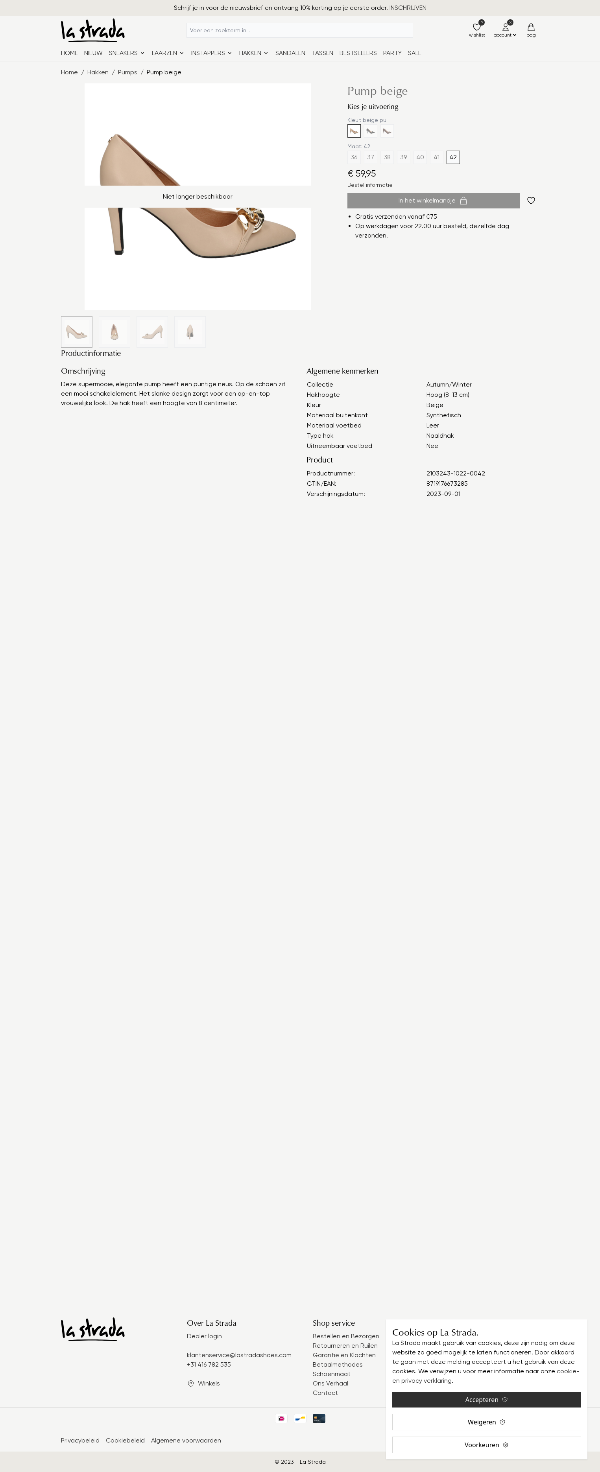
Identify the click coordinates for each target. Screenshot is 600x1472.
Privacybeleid (80, 1440)
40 (420, 157)
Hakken (98, 72)
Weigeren (487, 1422)
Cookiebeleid (125, 1440)
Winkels (209, 1383)
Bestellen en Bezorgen (346, 1336)
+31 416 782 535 (209, 1364)
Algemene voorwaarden (186, 1440)
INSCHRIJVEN (408, 7)
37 (370, 157)
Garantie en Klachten (344, 1355)
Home (69, 53)
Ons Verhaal (330, 1383)
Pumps (127, 72)
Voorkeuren (487, 1445)
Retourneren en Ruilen (345, 1345)
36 (354, 157)
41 (436, 157)
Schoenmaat (332, 1374)
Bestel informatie (370, 185)
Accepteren (486, 1399)
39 (403, 157)
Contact (325, 1392)
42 (453, 157)
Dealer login (204, 1336)
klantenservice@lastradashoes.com (239, 1355)
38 (387, 157)
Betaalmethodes (338, 1364)
